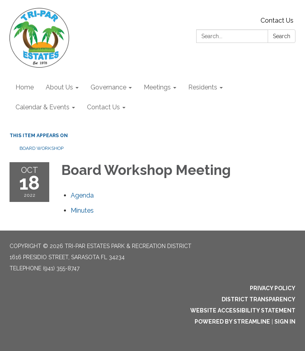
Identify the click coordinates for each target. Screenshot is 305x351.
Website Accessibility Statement (242, 310)
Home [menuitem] (24, 87)
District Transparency (258, 299)
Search (281, 36)
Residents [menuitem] (202, 87)
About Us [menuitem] (59, 87)
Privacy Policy (272, 288)
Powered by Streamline (232, 321)
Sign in (284, 321)
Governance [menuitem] (108, 87)
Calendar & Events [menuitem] (42, 107)
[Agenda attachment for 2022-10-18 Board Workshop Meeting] (82, 195)
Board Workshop (41, 148)
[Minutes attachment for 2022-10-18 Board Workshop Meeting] (82, 210)
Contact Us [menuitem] (103, 107)
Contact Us (277, 20)
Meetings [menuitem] (157, 87)
